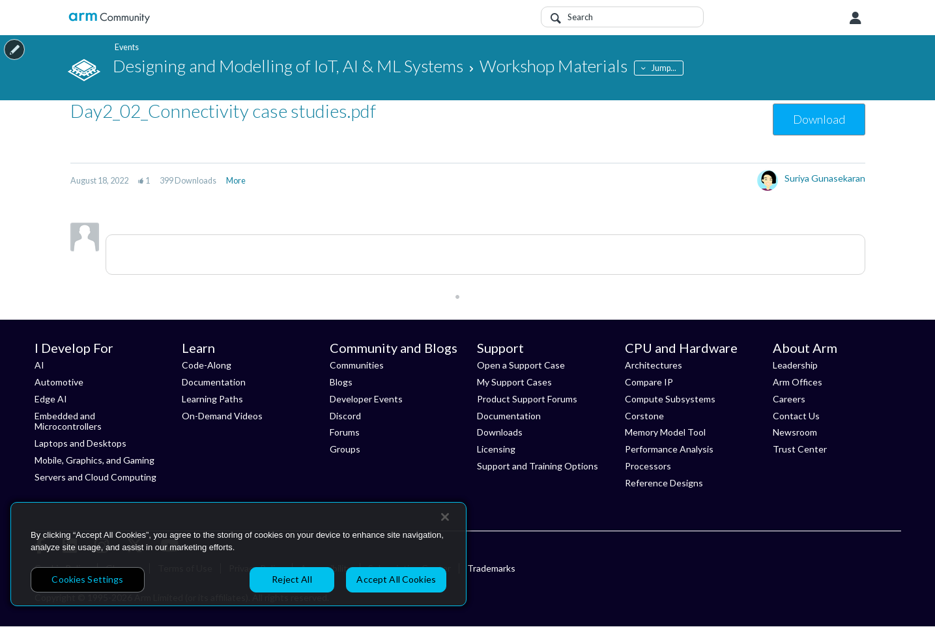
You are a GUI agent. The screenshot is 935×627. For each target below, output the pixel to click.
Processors (648, 465)
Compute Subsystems (670, 398)
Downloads (500, 432)
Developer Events (366, 398)
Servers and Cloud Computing (95, 476)
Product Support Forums (527, 398)
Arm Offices (797, 381)
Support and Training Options (537, 465)
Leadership (795, 364)
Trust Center (800, 448)
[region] (238, 554)
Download (819, 119)
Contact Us (796, 415)
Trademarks (491, 568)
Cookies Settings (87, 579)
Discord (345, 415)
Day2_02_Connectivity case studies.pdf (223, 111)
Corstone (644, 415)
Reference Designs (664, 482)
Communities (357, 364)
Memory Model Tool (665, 432)
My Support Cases (514, 381)
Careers (789, 398)
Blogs (341, 381)
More (236, 181)
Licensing (496, 448)
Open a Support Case (521, 364)
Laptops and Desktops (80, 443)
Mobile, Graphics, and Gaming (94, 460)
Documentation (214, 381)
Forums (345, 432)
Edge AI (51, 398)
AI (39, 364)
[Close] (445, 517)
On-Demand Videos (222, 415)
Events (125, 47)
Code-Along (206, 364)
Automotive (59, 381)
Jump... (664, 68)
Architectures (653, 364)
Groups (345, 448)
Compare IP (649, 381)
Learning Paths (212, 398)
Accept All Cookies (396, 579)
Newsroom (795, 432)
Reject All (291, 579)
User (855, 18)
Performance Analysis (669, 448)
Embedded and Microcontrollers (68, 421)
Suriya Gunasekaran (824, 178)
